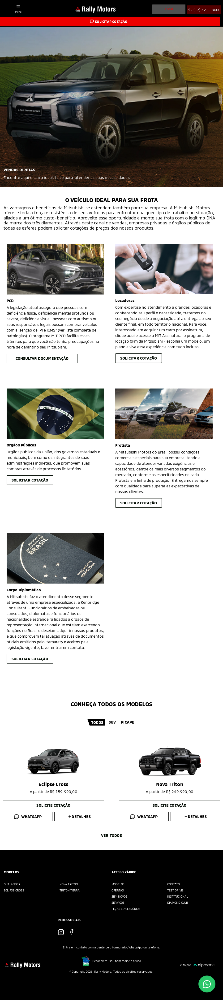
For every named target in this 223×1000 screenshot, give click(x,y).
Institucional (177, 896)
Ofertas (118, 890)
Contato (173, 884)
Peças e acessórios (126, 908)
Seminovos (120, 896)
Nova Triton (69, 884)
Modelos (118, 884)
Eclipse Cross (14, 890)
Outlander (12, 884)
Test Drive (175, 890)
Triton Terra (70, 890)
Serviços (118, 902)
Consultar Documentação (42, 358)
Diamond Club (177, 902)
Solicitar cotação (138, 358)
